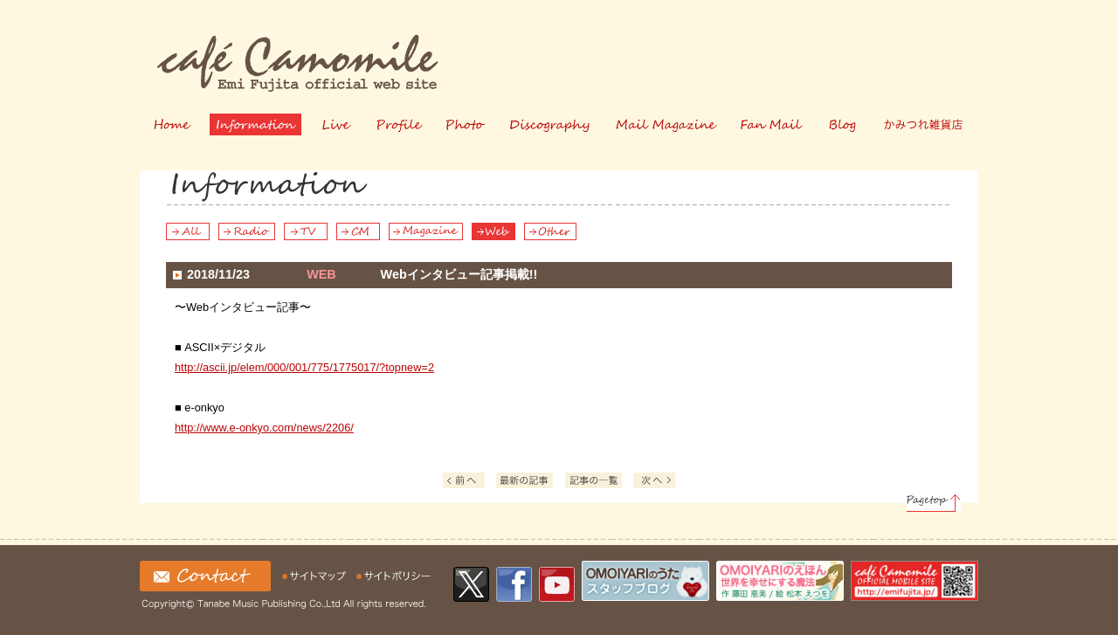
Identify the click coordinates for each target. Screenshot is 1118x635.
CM (358, 231)
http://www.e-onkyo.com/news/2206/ (264, 427)
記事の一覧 (596, 482)
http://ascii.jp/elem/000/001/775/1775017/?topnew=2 (304, 367)
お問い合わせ (205, 576)
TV (306, 231)
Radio (246, 231)
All (188, 231)
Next (654, 480)
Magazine (426, 231)
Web (493, 231)
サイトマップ (316, 576)
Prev (464, 480)
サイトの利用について (394, 576)
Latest (524, 480)
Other (550, 231)
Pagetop (934, 503)
